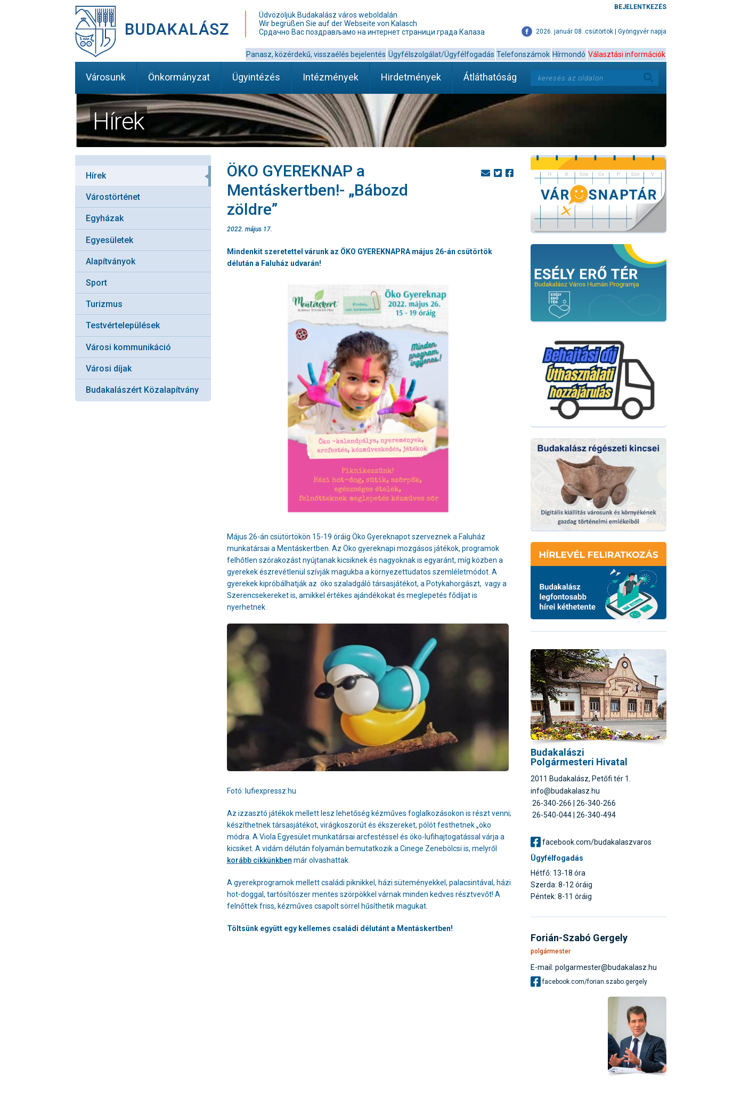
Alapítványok (110, 261)
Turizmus (104, 304)
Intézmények (331, 77)
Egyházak (105, 218)
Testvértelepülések (123, 325)
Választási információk (626, 54)
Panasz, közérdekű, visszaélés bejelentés (316, 54)
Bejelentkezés (640, 7)
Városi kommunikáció (128, 347)
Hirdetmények (411, 77)
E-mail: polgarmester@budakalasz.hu (594, 967)
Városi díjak (109, 368)
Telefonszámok (523, 54)
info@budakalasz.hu (565, 791)
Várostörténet (113, 197)
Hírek (96, 176)
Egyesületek (109, 240)
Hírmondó (568, 54)
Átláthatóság (490, 77)
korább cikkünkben (259, 860)
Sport (96, 283)
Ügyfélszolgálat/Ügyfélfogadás (441, 54)
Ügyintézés (256, 77)
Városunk (106, 77)
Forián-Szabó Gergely (579, 938)
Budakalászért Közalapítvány (142, 390)
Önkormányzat (179, 77)
